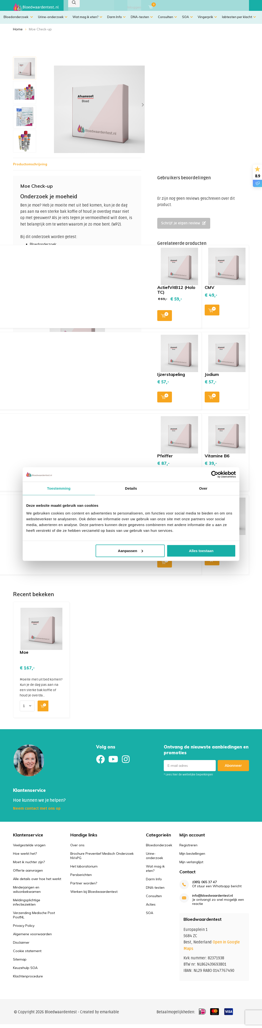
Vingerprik (207, 20)
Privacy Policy (23, 929)
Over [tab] (203, 488)
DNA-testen (142, 20)
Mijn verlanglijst (191, 865)
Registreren (188, 849)
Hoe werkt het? (25, 857)
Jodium (212, 377)
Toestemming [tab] (59, 488)
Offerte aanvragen (28, 874)
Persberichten (81, 878)
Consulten (167, 20)
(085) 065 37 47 (204, 886)
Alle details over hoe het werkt (37, 882)
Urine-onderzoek (52, 20)
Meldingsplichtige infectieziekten (26, 905)
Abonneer (233, 769)
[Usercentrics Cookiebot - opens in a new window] (215, 474)
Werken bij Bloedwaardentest (94, 895)
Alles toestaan (201, 550)
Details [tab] (131, 488)
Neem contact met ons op (36, 812)
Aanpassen (130, 550)
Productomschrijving (30, 168)
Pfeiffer (165, 459)
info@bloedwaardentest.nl (212, 899)
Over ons (77, 849)
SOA (187, 20)
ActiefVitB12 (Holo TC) (176, 293)
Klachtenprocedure (28, 980)
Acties (151, 908)
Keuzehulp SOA (25, 971)
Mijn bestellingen (192, 857)
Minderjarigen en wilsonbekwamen (27, 893)
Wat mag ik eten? (87, 20)
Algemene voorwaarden (32, 937)
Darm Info (116, 20)
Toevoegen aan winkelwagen (91, 396)
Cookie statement (27, 954)
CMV (209, 291)
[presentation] (143, 108)
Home (18, 33)
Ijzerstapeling (171, 377)
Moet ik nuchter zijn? (29, 865)
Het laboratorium (84, 870)
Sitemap (19, 963)
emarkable (109, 1015)
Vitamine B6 (217, 459)
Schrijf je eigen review (183, 227)
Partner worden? (83, 887)
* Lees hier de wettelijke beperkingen (188, 778)
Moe (24, 656)
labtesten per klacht (239, 20)
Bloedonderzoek (18, 20)
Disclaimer (21, 946)
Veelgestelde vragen (29, 849)
